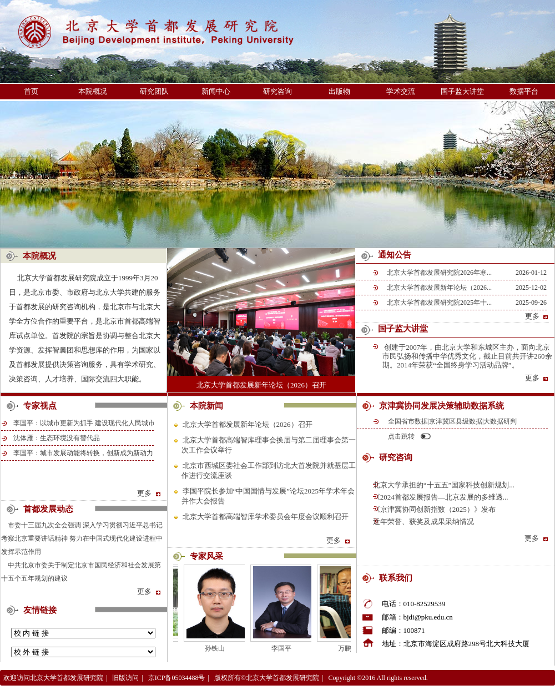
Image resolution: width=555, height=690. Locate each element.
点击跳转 (401, 436)
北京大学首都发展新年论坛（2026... (439, 287)
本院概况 (92, 91)
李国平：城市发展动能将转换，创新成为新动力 (83, 453)
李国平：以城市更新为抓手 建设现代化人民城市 (84, 423)
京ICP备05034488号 (176, 678)
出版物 (339, 91)
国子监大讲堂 (462, 91)
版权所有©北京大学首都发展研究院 (266, 678)
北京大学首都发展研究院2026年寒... (439, 272)
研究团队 (154, 91)
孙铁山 (219, 648)
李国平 (286, 648)
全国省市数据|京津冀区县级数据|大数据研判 (452, 421)
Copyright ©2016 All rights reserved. (377, 678)
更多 (537, 316)
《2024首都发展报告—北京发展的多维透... (439, 497)
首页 (31, 91)
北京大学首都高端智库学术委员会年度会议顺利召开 (266, 516)
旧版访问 (125, 678)
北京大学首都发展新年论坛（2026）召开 (261, 385)
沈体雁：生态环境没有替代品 (56, 438)
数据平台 (523, 91)
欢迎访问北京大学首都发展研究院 (53, 678)
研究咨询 (277, 91)
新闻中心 (215, 91)
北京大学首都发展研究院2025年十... (439, 302)
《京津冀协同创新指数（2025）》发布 (433, 509)
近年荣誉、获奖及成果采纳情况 (422, 521)
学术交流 (400, 91)
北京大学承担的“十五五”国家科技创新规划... (443, 485)
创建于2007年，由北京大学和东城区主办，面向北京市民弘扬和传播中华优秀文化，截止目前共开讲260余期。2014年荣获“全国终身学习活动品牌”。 (467, 356)
